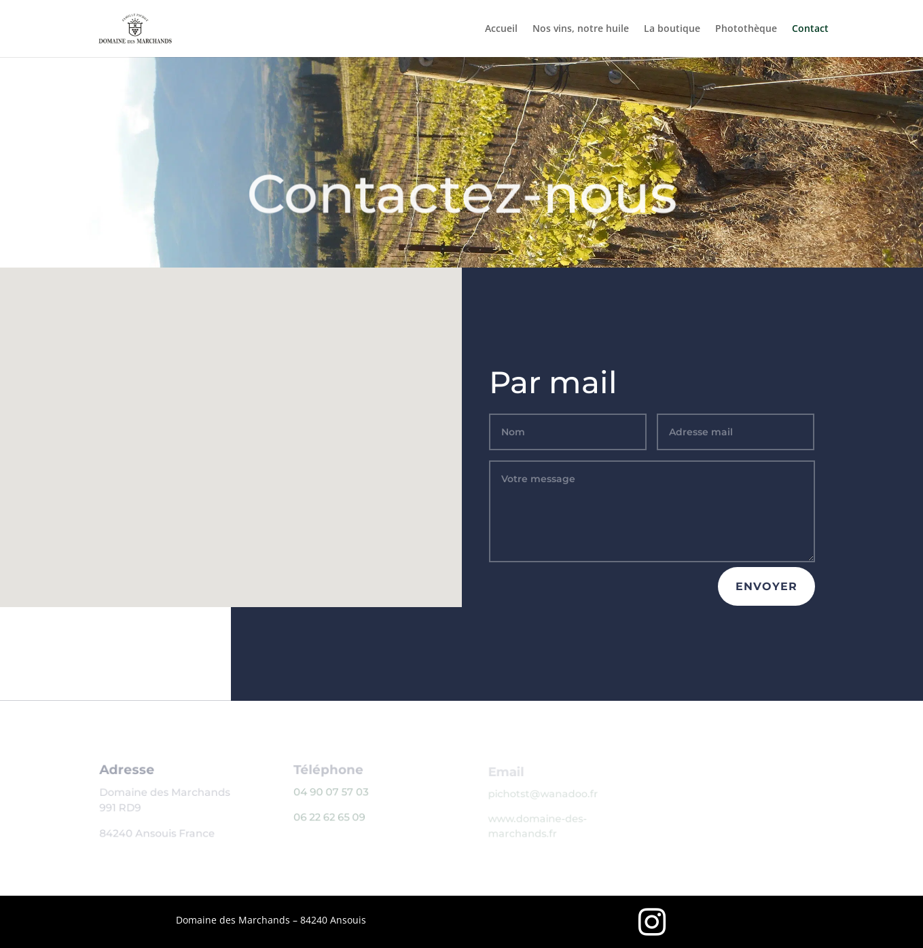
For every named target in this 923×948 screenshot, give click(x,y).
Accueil (501, 29)
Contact (810, 29)
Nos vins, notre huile (580, 29)
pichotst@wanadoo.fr (543, 794)
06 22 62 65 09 (330, 817)
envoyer (766, 586)
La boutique (672, 29)
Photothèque (746, 29)
